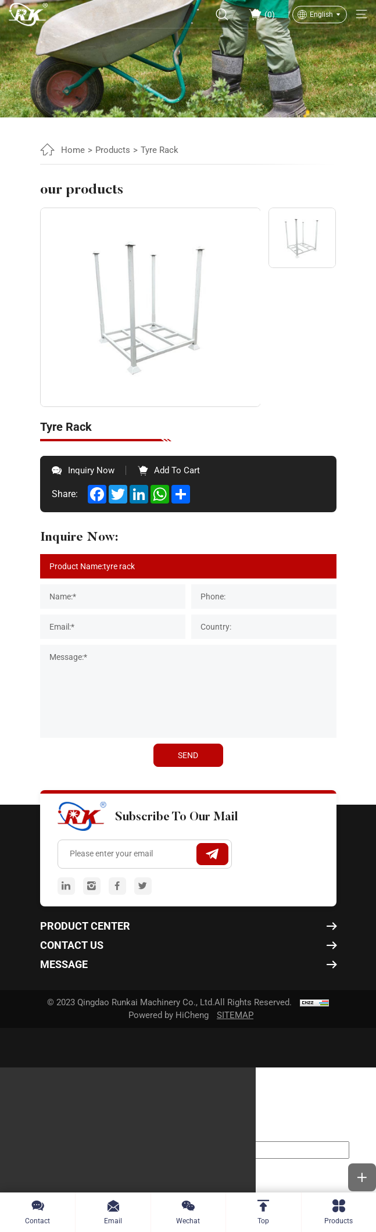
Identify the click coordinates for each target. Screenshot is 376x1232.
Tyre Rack (159, 150)
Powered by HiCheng (168, 1015)
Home (73, 150)
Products (112, 150)
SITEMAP (235, 1015)
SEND (188, 755)
